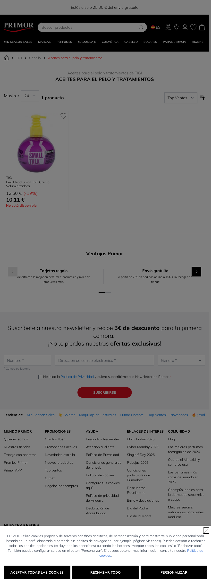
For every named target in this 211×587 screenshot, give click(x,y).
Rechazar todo (105, 572)
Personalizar (173, 572)
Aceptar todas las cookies (37, 572)
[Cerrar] (206, 531)
